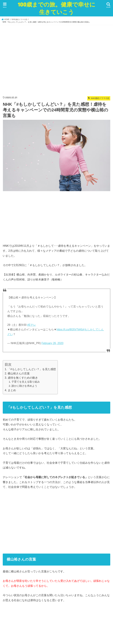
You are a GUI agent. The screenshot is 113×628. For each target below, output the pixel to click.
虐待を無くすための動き (23, 377)
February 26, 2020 (52, 343)
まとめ (12, 390)
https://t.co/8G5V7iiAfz (69, 329)
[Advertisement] (56, 59)
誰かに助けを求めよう (24, 386)
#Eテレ (31, 324)
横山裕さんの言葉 (19, 373)
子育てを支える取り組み (25, 381)
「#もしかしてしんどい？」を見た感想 (32, 369)
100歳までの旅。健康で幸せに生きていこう (56, 8)
